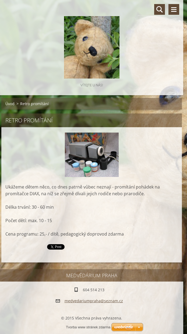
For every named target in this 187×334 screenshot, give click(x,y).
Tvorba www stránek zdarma (88, 327)
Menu (173, 9)
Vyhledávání (159, 9)
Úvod (10, 103)
